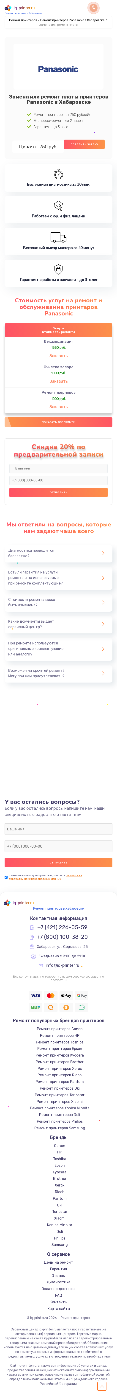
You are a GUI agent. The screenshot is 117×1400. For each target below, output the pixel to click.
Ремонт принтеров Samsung (59, 1128)
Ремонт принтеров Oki (60, 1088)
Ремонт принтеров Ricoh (60, 1075)
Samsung (60, 1245)
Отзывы (58, 1275)
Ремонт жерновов (59, 392)
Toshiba (59, 1159)
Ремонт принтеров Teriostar (59, 1095)
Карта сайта (58, 1309)
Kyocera (59, 1172)
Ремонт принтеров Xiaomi (60, 1101)
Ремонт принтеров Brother (60, 1062)
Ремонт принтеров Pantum (59, 1082)
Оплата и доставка (58, 1289)
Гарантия (58, 1269)
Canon (59, 1146)
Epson (59, 1165)
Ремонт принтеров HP (59, 1035)
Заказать (58, 355)
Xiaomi (59, 1218)
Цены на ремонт (58, 1262)
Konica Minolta (59, 1225)
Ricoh (60, 1192)
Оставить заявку (84, 144)
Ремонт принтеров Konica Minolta (60, 1108)
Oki (59, 1205)
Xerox (60, 1185)
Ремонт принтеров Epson (59, 1048)
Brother (59, 1178)
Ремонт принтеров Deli (59, 1115)
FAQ (58, 1295)
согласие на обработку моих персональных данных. (45, 877)
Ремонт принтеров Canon (60, 1029)
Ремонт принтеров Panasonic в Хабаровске (72, 20)
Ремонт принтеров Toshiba (60, 1042)
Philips (59, 1238)
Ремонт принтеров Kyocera (60, 1055)
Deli (60, 1231)
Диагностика (58, 1282)
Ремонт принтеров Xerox (60, 1068)
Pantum (60, 1198)
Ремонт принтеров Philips (60, 1121)
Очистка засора (58, 367)
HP (59, 1152)
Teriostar (59, 1211)
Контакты (58, 1302)
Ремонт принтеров (23, 20)
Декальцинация (58, 341)
